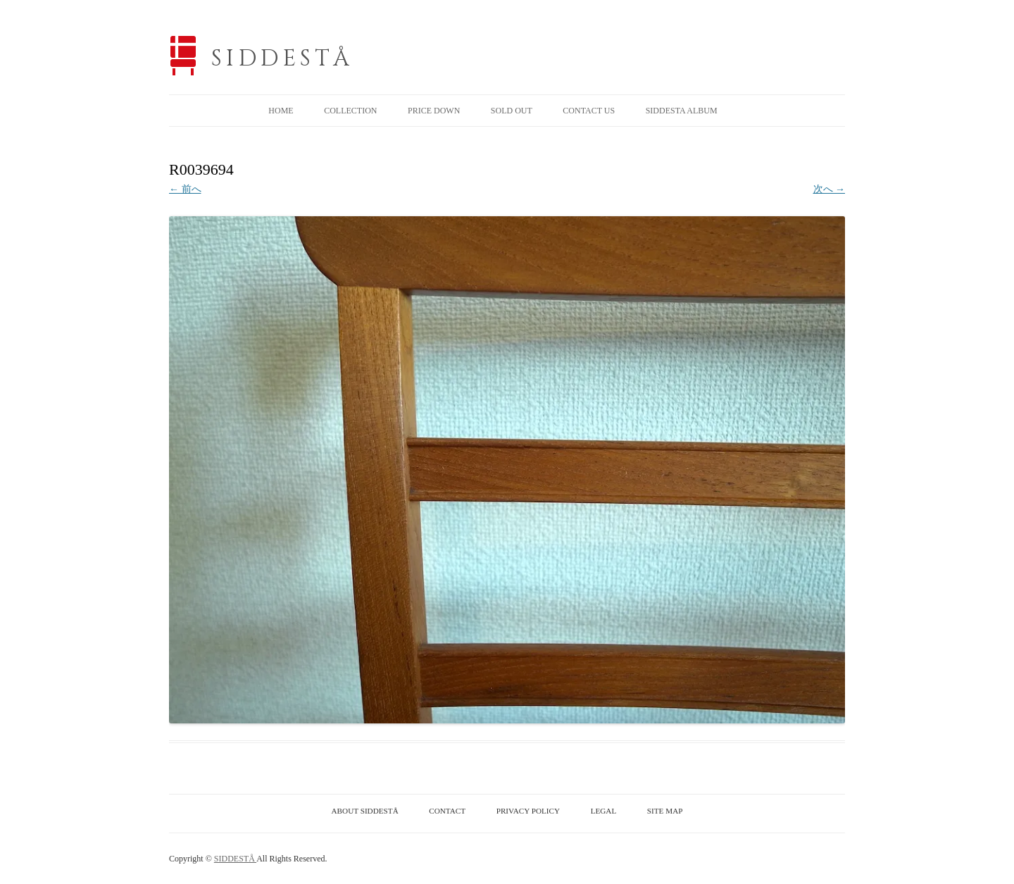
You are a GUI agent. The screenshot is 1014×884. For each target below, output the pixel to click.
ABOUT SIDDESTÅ (365, 811)
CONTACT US (589, 111)
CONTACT (447, 811)
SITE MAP (665, 811)
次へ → (829, 189)
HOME (280, 111)
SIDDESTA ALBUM (682, 111)
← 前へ (185, 189)
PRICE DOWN (434, 111)
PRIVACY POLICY (528, 811)
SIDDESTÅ (282, 59)
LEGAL (604, 811)
